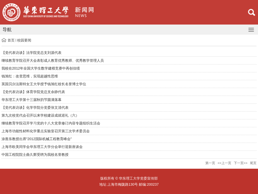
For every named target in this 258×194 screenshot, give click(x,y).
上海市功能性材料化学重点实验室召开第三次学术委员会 (46, 131)
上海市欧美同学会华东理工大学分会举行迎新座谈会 (42, 147)
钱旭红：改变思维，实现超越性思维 (30, 76)
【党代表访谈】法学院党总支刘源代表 (31, 53)
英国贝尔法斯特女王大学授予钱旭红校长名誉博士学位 (44, 84)
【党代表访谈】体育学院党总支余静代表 (33, 92)
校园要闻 (24, 40)
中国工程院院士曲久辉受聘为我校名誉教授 (35, 155)
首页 (11, 40)
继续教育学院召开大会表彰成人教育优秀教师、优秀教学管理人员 (53, 60)
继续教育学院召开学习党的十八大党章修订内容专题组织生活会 (51, 123)
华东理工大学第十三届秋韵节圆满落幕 (31, 100)
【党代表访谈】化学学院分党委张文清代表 (35, 107)
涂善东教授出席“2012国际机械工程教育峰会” (37, 139)
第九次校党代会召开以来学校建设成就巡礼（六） (40, 115)
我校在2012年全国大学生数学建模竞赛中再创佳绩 (41, 68)
